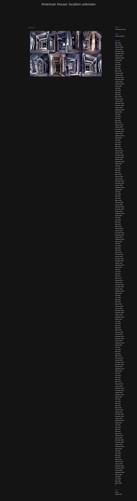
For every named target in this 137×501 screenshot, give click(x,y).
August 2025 (118, 60)
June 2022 (118, 142)
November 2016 (119, 286)
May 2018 (117, 248)
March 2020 (118, 200)
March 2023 (118, 122)
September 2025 (119, 58)
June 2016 (118, 297)
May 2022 (117, 144)
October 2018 (119, 237)
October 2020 (119, 185)
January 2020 (119, 204)
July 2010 (117, 450)
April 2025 (118, 68)
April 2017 (118, 276)
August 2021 (118, 163)
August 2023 (118, 112)
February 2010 (119, 461)
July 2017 (117, 269)
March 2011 (118, 433)
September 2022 (119, 135)
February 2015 (119, 332)
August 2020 (118, 189)
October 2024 (119, 81)
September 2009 (119, 472)
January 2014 (119, 360)
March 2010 (118, 459)
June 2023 (118, 116)
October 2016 (119, 289)
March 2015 (118, 330)
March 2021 (118, 174)
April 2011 (118, 431)
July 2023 (117, 114)
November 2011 (119, 416)
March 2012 (118, 407)
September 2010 (119, 446)
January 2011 (119, 438)
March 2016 (118, 304)
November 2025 (119, 53)
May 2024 (117, 92)
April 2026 (118, 43)
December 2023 (119, 103)
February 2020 (119, 202)
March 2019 (118, 226)
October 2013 (119, 366)
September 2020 (119, 187)
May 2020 (117, 196)
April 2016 (118, 301)
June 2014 (118, 349)
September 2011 (119, 420)
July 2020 (117, 191)
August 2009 (118, 474)
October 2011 (119, 418)
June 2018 (118, 245)
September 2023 (119, 109)
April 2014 (118, 353)
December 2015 (119, 310)
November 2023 (119, 105)
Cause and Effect (120, 36)
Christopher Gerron (120, 29)
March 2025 (118, 71)
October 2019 (119, 211)
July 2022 (117, 140)
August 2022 (118, 137)
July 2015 (117, 321)
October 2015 (119, 314)
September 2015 (119, 317)
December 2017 (119, 258)
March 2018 (118, 252)
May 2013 (117, 377)
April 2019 (118, 224)
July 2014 (117, 347)
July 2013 (117, 373)
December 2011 (119, 414)
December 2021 (119, 155)
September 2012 (119, 394)
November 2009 (119, 468)
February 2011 (119, 435)
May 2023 (117, 118)
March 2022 (118, 148)
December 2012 (119, 388)
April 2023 (118, 120)
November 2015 (119, 312)
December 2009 (119, 466)
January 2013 (119, 386)
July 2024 (117, 88)
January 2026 (119, 49)
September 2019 (119, 213)
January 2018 (119, 256)
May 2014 (117, 351)
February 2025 (119, 73)
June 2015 (118, 323)
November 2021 (119, 157)
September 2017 (119, 265)
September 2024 (119, 83)
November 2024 (119, 79)
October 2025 (119, 56)
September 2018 (119, 239)
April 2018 (118, 250)
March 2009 (118, 483)
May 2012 (117, 403)
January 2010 (119, 463)
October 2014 (119, 340)
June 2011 (118, 427)
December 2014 (119, 336)
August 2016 (118, 293)
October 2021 (119, 159)
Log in (116, 492)
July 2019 (117, 217)
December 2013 (119, 362)
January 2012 (119, 412)
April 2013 (118, 379)
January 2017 (119, 282)
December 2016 (119, 284)
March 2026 (118, 45)
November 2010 (119, 442)
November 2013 (119, 364)
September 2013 (119, 368)
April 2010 (118, 457)
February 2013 (119, 384)
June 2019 (118, 220)
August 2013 (118, 371)
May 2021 (117, 170)
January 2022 (119, 153)
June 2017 (118, 271)
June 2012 (118, 401)
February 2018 (119, 254)
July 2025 (117, 62)
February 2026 (119, 47)
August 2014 (118, 345)
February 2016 (119, 306)
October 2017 (119, 263)
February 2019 (119, 228)
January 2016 (119, 308)
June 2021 (118, 168)
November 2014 (119, 338)
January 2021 (119, 179)
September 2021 (119, 161)
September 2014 (119, 343)
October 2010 (119, 444)
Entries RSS (118, 494)
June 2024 (118, 90)
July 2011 (117, 425)
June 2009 (118, 479)
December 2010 (119, 440)
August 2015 (118, 319)
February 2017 (119, 280)
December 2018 (119, 232)
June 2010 (118, 453)
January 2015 (119, 334)
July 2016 (117, 295)
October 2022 (119, 133)
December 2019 (119, 207)
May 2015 (117, 325)
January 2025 (119, 75)
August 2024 (118, 86)
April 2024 (118, 94)
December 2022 (119, 129)
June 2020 (118, 194)
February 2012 (119, 409)
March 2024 (118, 96)
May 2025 (117, 66)
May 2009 (117, 481)
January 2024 (119, 101)
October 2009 (119, 470)
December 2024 (119, 77)
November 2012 (119, 390)
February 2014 (119, 358)
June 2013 (118, 375)
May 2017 (117, 274)
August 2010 (118, 448)
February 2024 (119, 99)
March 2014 (118, 355)
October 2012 (119, 392)
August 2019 (118, 215)
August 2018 (118, 241)
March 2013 (118, 381)
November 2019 (119, 209)
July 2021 (117, 166)
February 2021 (119, 176)
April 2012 (118, 405)
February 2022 (119, 150)
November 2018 (119, 235)
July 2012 (117, 399)
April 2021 (118, 172)
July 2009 (117, 476)
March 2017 (118, 278)
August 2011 (118, 422)
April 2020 (118, 198)
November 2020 (119, 183)
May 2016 (117, 299)
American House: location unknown (68, 4)
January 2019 (119, 230)
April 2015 (118, 327)
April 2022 (118, 146)
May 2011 (117, 429)
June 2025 (118, 64)
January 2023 (119, 127)
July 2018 (117, 243)
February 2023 (119, 125)
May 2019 (117, 222)
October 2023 (119, 107)
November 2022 (119, 131)
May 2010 (117, 455)
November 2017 (119, 261)
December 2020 (119, 181)
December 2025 (119, 51)
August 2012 (118, 397)
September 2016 (119, 291)
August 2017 (118, 267)
